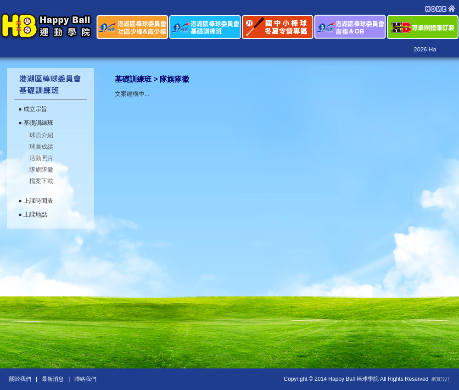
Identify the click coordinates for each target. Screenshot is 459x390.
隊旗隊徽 (41, 169)
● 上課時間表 (35, 200)
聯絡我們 (86, 379)
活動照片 (41, 158)
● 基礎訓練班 (35, 122)
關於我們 (20, 379)
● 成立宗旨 (32, 109)
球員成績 (41, 146)
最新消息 (53, 379)
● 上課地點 (32, 214)
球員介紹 (41, 135)
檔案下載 (41, 181)
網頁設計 (440, 379)
